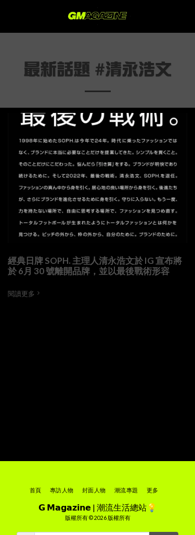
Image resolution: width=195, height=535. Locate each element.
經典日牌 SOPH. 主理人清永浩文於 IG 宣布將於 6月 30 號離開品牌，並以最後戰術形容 (95, 266)
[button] (11, 16)
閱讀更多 (25, 293)
